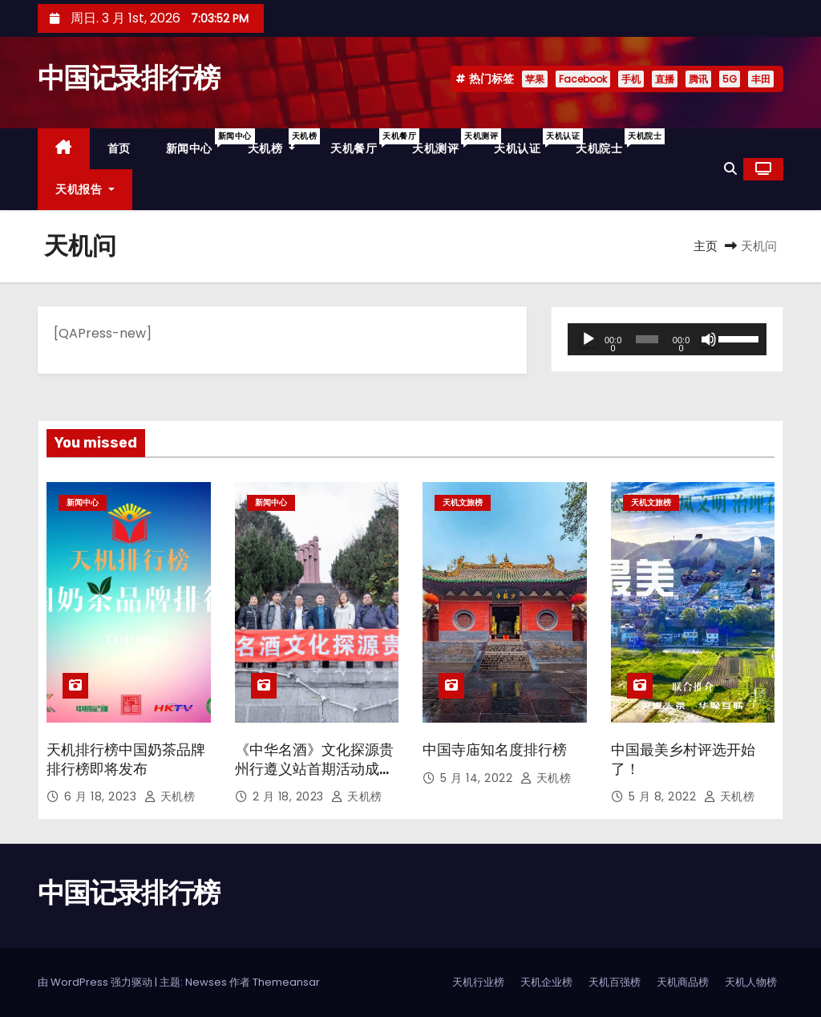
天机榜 (280, 142)
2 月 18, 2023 (290, 796)
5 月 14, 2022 (478, 778)
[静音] (709, 339)
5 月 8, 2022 (664, 796)
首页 (119, 148)
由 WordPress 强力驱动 (96, 982)
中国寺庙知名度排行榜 (495, 750)
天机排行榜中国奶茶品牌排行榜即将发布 (126, 759)
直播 (664, 79)
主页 (706, 245)
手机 (631, 79)
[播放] (588, 339)
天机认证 (526, 142)
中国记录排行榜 (128, 78)
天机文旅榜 (463, 502)
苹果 (534, 79)
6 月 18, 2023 (102, 796)
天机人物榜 (751, 982)
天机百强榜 (614, 982)
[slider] (647, 339)
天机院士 (608, 142)
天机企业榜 (546, 982)
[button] (730, 169)
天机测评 (444, 142)
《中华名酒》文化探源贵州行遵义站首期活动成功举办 (314, 769)
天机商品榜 (683, 982)
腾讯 (698, 79)
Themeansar (286, 982)
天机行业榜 (478, 982)
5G (729, 79)
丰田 (760, 79)
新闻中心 (198, 142)
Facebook (583, 79)
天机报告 (85, 189)
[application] (667, 339)
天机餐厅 (362, 142)
